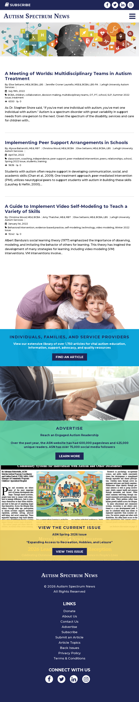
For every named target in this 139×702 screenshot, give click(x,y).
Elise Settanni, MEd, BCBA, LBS (26, 84)
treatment (18, 97)
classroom (14, 158)
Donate (69, 611)
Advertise (69, 627)
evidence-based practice (49, 227)
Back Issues (69, 648)
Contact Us (69, 621)
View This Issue (69, 551)
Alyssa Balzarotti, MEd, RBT (24, 148)
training (42, 161)
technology (88, 227)
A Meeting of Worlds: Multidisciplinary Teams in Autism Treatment (68, 76)
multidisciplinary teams (75, 95)
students (32, 161)
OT (91, 95)
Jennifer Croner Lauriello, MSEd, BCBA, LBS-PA (72, 84)
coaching (26, 158)
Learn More (69, 456)
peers (103, 158)
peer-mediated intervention (83, 158)
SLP (110, 95)
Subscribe (18, 5)
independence (41, 158)
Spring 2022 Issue (15, 161)
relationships (115, 158)
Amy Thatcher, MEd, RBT (57, 217)
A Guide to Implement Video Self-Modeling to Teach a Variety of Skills (66, 209)
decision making (51, 95)
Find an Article (69, 357)
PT (96, 95)
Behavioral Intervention (21, 227)
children (19, 95)
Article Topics (69, 642)
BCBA (11, 95)
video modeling (105, 227)
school (102, 95)
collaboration (33, 95)
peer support (58, 158)
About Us (69, 616)
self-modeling (73, 227)
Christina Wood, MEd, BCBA (58, 148)
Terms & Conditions (69, 658)
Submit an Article (69, 637)
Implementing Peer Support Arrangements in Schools (66, 142)
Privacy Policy (69, 653)
